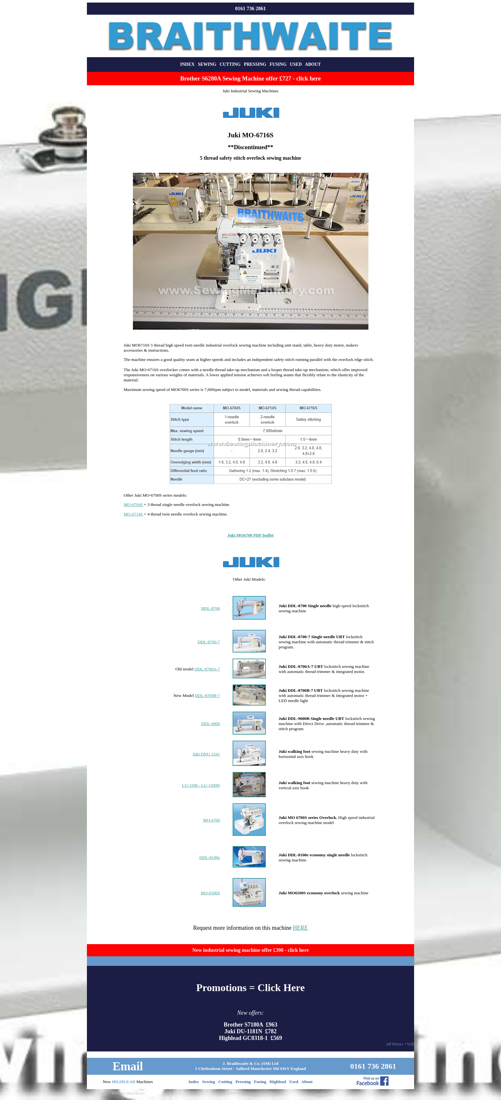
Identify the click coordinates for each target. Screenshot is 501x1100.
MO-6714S (133, 514)
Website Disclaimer (128, 1093)
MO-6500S (210, 892)
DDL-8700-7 (209, 641)
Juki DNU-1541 (206, 754)
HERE (300, 928)
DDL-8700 (210, 608)
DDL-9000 (210, 723)
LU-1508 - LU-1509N (201, 785)
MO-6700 (211, 820)
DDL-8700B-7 (207, 695)
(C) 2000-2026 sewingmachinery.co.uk (250, 1093)
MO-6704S (133, 504)
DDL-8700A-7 (207, 669)
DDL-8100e (209, 857)
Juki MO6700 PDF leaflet (250, 535)
